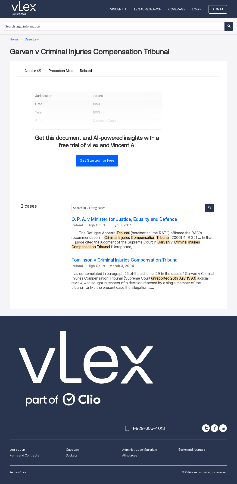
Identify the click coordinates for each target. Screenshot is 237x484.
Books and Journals (191, 449)
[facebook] (214, 428)
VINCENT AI (118, 9)
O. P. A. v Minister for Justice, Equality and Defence (124, 219)
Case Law (72, 449)
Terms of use (18, 472)
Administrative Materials (139, 449)
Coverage (176, 9)
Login (197, 9)
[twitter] (206, 428)
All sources (129, 455)
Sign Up (218, 9)
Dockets (71, 455)
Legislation (17, 449)
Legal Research (147, 9)
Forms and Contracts (24, 455)
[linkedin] (223, 428)
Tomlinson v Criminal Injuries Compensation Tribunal (125, 260)
